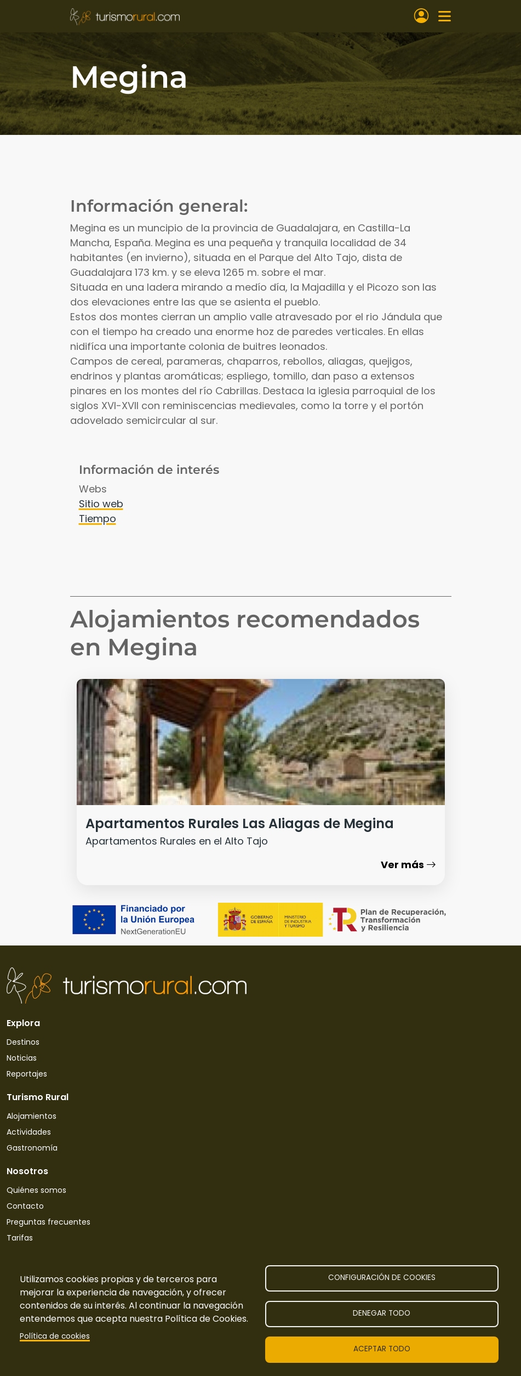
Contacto (25, 1206)
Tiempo (97, 518)
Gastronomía (32, 1147)
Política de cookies (55, 1336)
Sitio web (101, 504)
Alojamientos (31, 1116)
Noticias (22, 1057)
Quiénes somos (36, 1190)
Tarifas (20, 1237)
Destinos (23, 1042)
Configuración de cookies (382, 1277)
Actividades (29, 1131)
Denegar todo (381, 1313)
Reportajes (27, 1073)
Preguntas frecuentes (48, 1221)
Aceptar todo (381, 1349)
